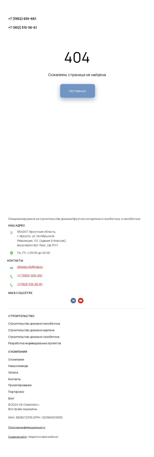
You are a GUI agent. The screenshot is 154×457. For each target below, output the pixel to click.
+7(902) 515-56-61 (29, 284)
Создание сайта (17, 437)
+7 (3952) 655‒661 (30, 275)
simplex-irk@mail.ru (30, 267)
